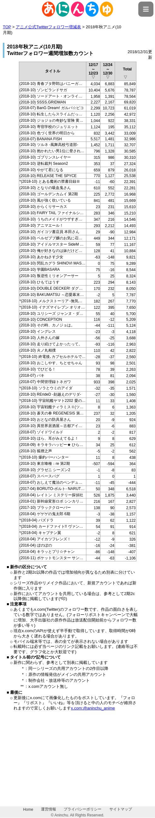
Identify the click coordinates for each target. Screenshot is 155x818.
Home (28, 809)
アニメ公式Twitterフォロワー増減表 (48, 27)
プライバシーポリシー (82, 809)
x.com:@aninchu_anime (93, 708)
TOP (7, 27)
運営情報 (48, 809)
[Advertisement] (77, 762)
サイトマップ (120, 809)
